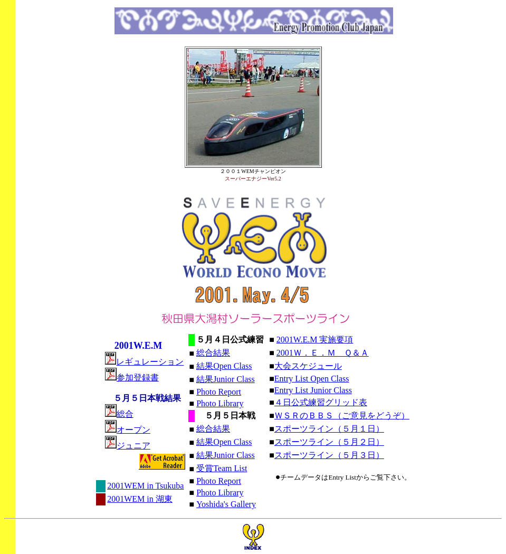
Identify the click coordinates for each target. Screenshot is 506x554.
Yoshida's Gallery (226, 504)
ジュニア (133, 445)
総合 (125, 413)
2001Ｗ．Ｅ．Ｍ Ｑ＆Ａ (322, 352)
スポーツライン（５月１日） (329, 428)
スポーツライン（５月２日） (329, 441)
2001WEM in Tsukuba (145, 485)
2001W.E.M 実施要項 (315, 339)
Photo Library (219, 403)
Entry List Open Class (311, 378)
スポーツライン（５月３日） (329, 455)
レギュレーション (144, 361)
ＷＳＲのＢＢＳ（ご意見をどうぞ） (341, 415)
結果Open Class (224, 365)
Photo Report (218, 391)
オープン (133, 429)
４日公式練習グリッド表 (320, 402)
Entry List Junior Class (313, 390)
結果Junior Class (225, 379)
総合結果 (213, 352)
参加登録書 (132, 377)
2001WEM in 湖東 (140, 498)
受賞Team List (221, 468)
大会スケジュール (308, 365)
